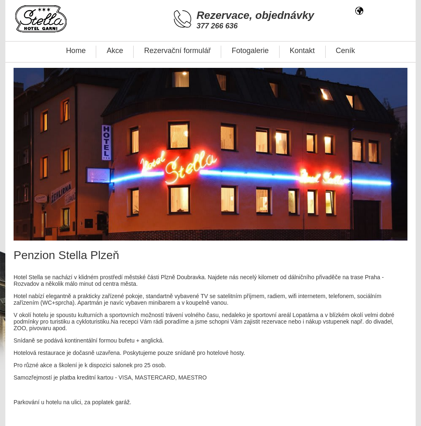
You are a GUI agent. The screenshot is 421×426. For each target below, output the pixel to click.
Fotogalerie (249, 50)
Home (76, 50)
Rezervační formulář (177, 50)
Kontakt (302, 50)
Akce (114, 50)
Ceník (345, 50)
